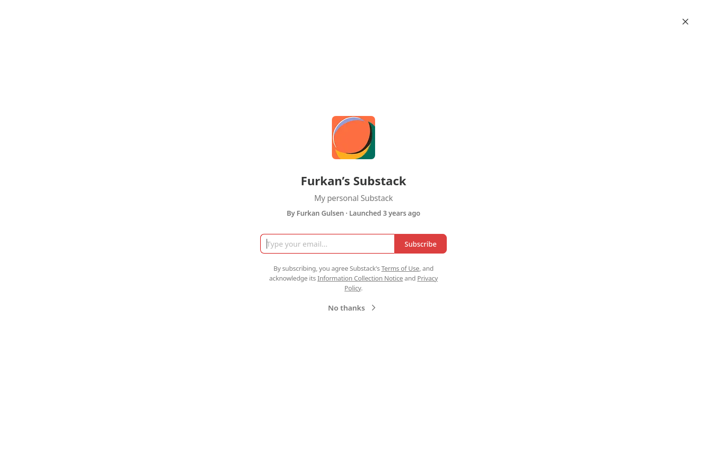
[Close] (685, 21)
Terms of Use (400, 268)
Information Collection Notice (360, 278)
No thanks (353, 308)
